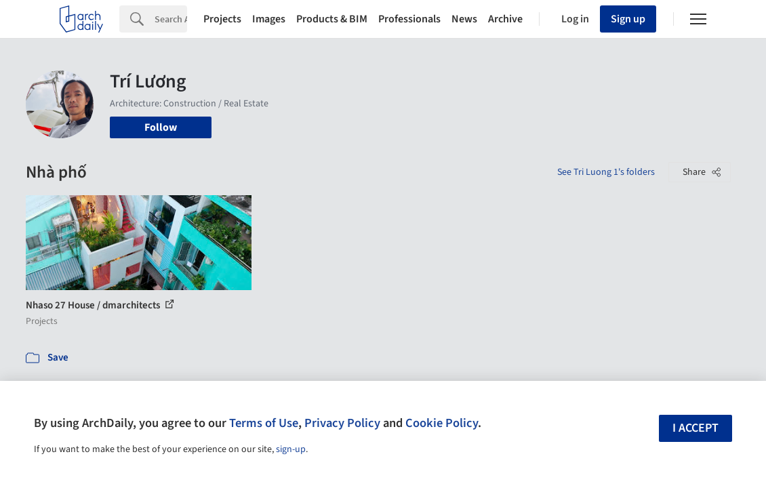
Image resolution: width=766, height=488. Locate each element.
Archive (505, 19)
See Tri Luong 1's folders (606, 172)
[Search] (171, 19)
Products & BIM (331, 19)
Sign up (628, 19)
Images (268, 19)
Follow (160, 127)
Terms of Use (263, 423)
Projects (222, 19)
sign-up (291, 449)
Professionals (409, 19)
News (464, 19)
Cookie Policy (441, 423)
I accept (695, 428)
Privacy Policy (342, 423)
